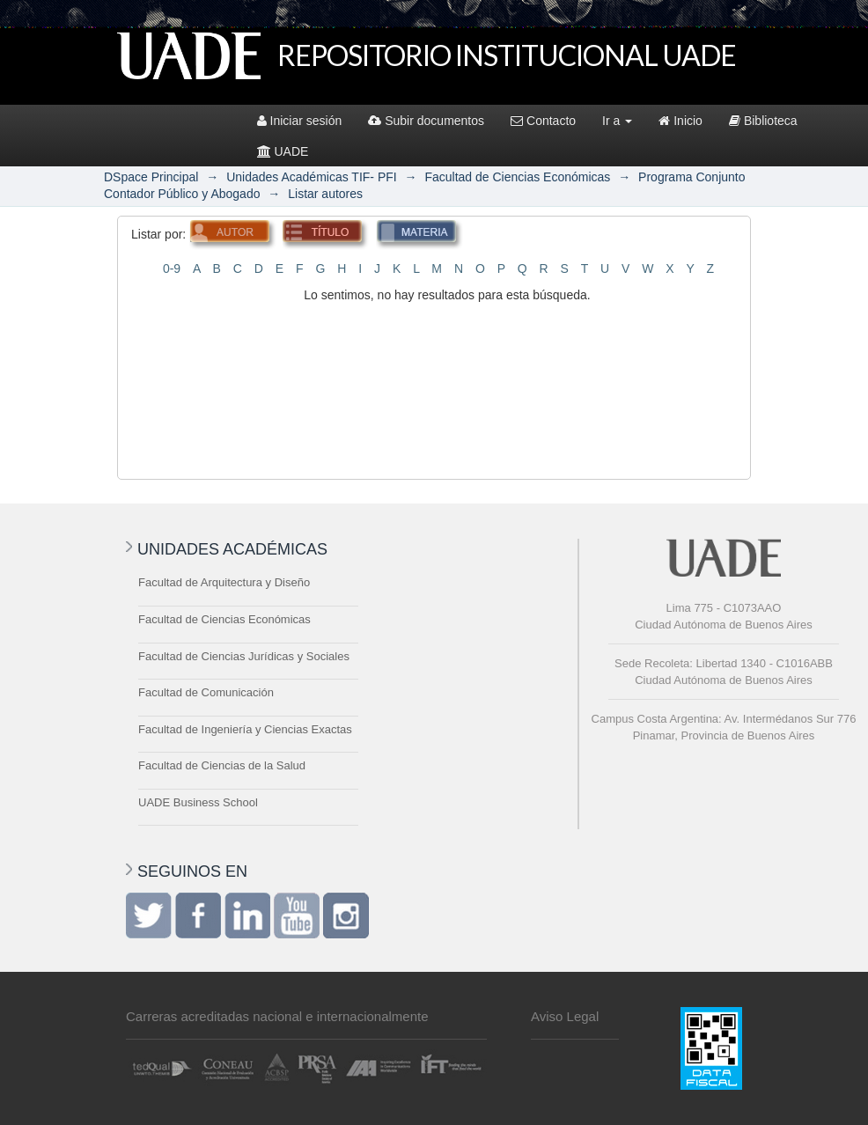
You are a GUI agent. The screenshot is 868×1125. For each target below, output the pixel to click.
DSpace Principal (151, 177)
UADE (283, 151)
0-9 (171, 268)
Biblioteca (763, 121)
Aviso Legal (565, 1016)
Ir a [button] (617, 121)
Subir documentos (426, 121)
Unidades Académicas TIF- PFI (311, 177)
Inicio (680, 121)
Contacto (543, 121)
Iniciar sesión (299, 121)
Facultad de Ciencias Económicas (517, 177)
